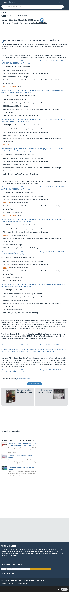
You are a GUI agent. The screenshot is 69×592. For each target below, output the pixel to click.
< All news (4, 12)
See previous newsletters (9, 573)
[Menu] (66, 6)
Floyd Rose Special (10, 86)
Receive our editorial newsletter (12, 565)
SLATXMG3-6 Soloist (17, 16)
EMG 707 (6, 203)
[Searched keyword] (32, 7)
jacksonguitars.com (23, 379)
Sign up (40, 569)
